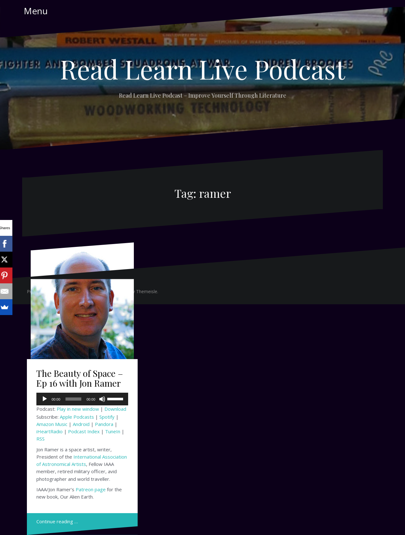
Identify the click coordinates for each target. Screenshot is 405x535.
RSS (40, 438)
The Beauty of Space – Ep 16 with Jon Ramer (79, 378)
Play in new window (78, 409)
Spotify (107, 417)
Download (115, 409)
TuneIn (112, 431)
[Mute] (102, 399)
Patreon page (91, 489)
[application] (82, 399)
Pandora (104, 424)
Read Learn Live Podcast (202, 68)
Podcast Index (84, 431)
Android (81, 424)
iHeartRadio (49, 431)
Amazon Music (51, 424)
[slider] (73, 399)
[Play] (44, 399)
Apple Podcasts (77, 417)
